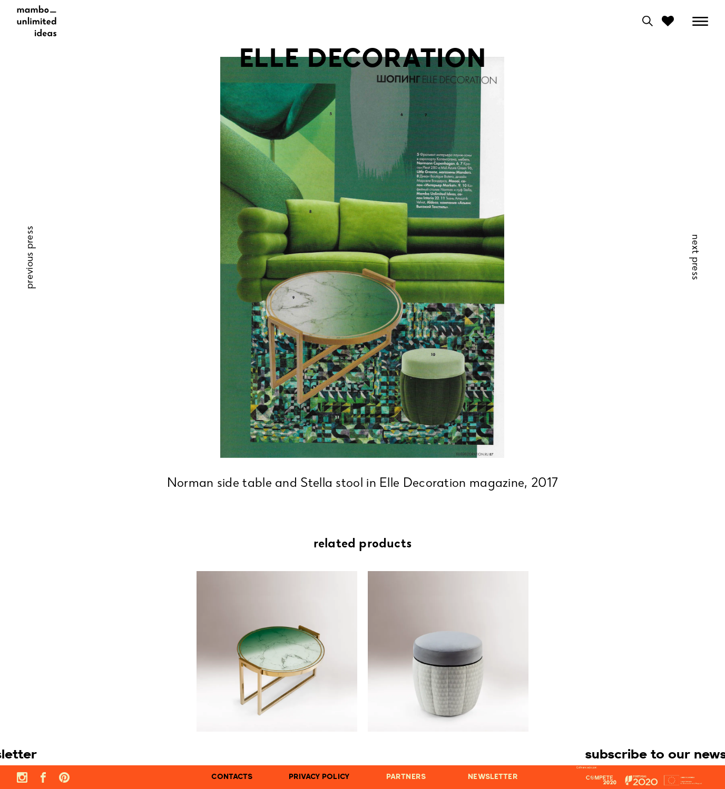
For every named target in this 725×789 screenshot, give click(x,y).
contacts (231, 777)
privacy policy (319, 777)
